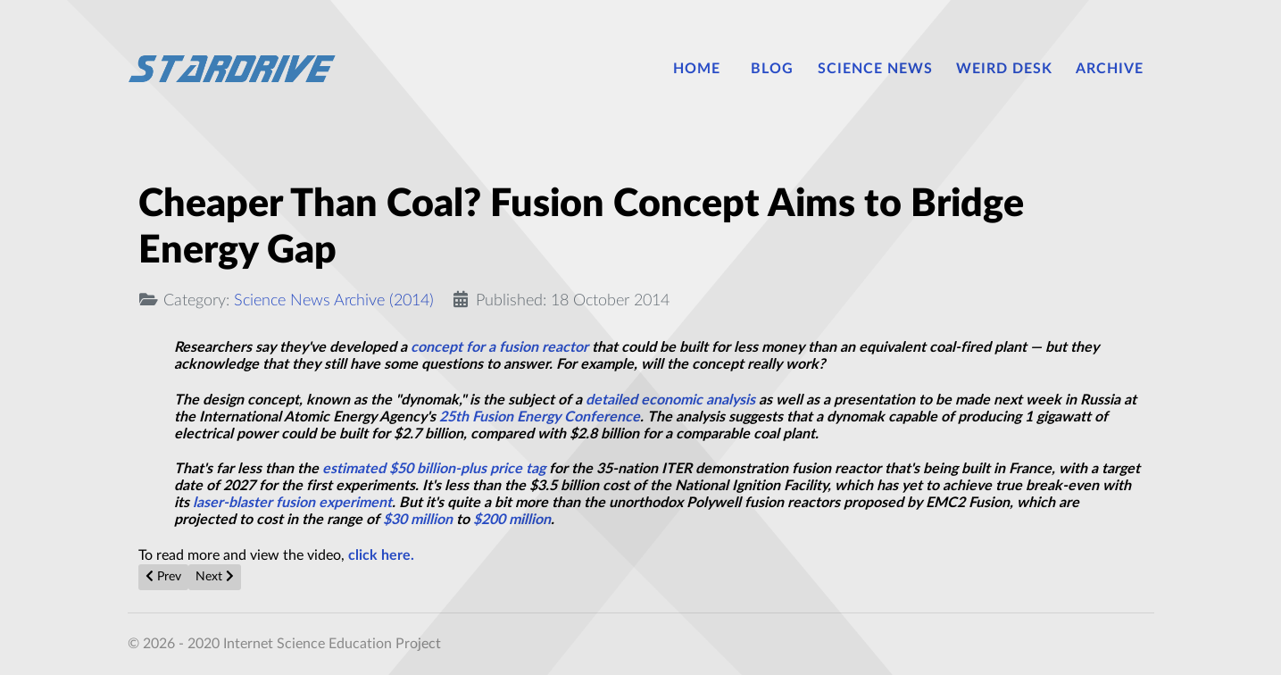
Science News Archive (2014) (334, 300)
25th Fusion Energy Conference (539, 417)
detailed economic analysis (670, 400)
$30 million (418, 519)
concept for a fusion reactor (499, 347)
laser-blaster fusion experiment (292, 503)
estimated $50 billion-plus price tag (433, 469)
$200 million (512, 519)
